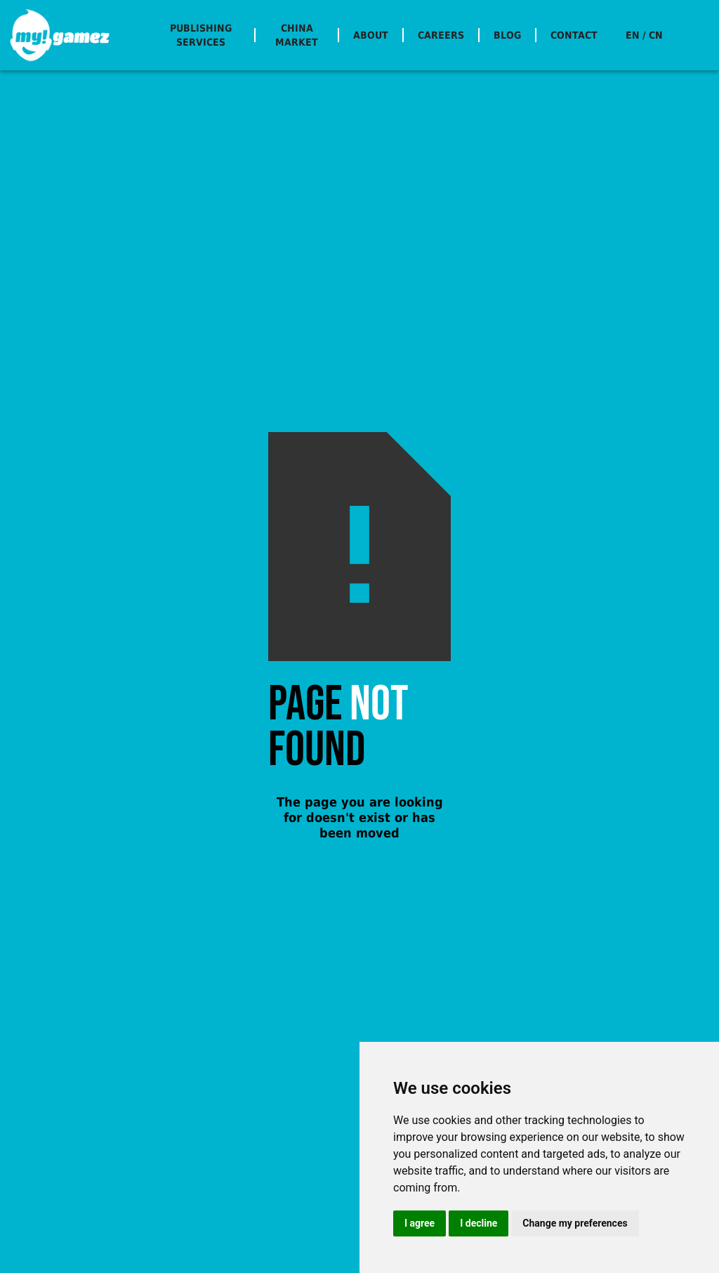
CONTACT (574, 35)
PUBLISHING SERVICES (201, 35)
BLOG (507, 35)
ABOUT (370, 35)
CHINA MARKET (296, 35)
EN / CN (644, 35)
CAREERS (441, 35)
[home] (59, 35)
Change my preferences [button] (574, 1223)
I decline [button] (478, 1223)
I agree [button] (419, 1223)
